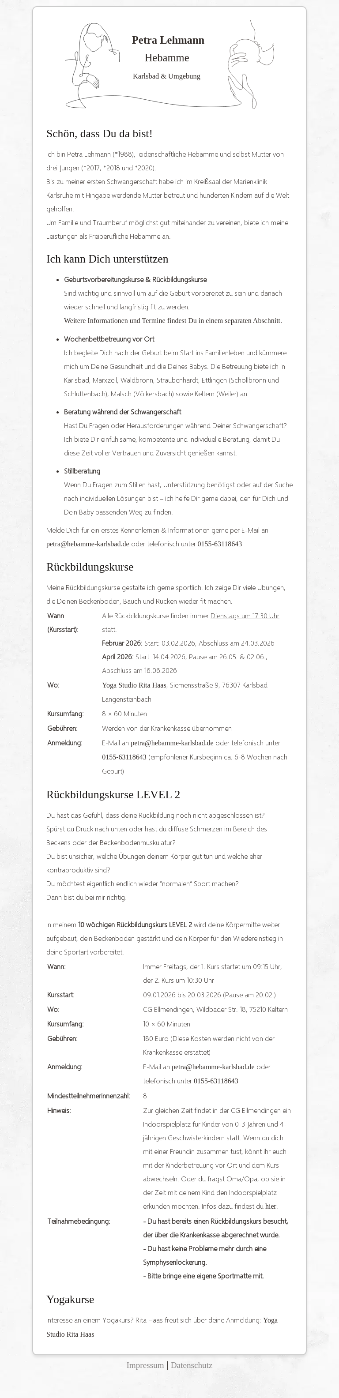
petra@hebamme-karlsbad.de (87, 544)
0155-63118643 (220, 544)
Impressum (145, 1365)
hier (270, 1206)
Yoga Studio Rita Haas (134, 685)
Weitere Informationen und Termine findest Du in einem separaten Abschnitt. (173, 320)
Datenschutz (192, 1365)
